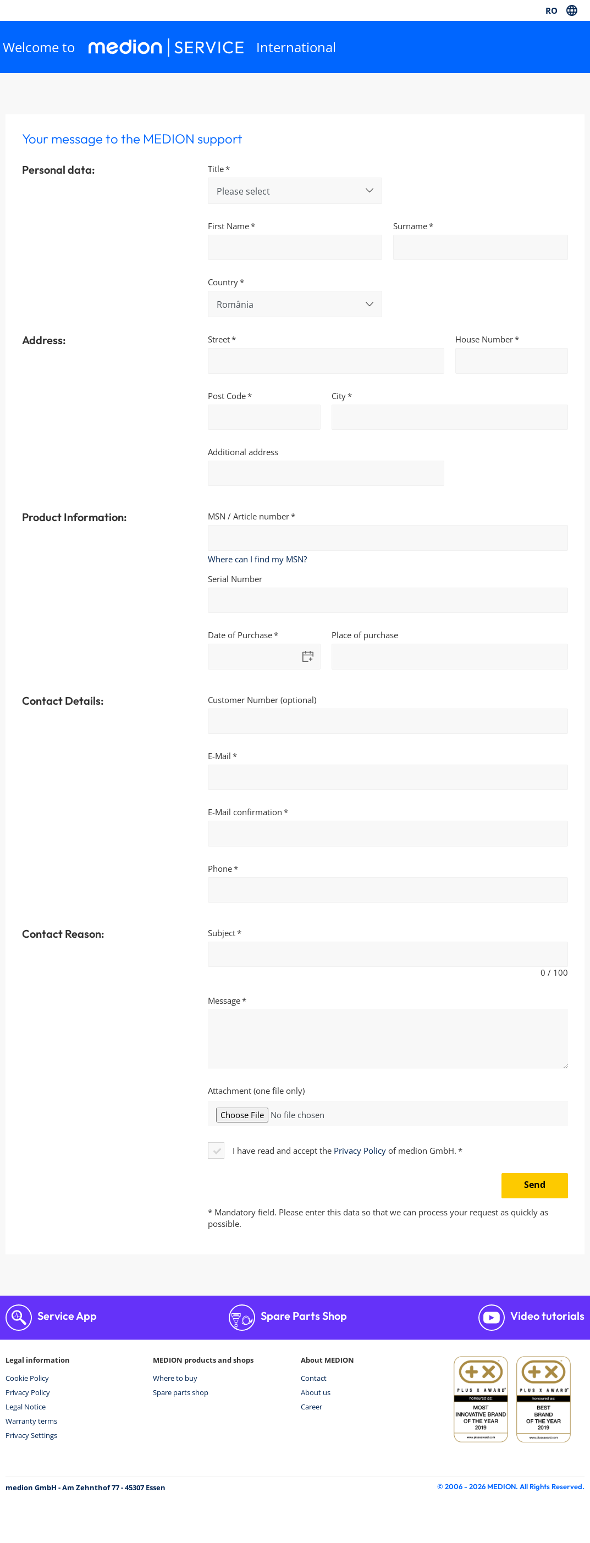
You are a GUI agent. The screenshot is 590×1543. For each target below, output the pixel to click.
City (339, 395)
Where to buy (175, 1378)
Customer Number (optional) (262, 699)
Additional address (243, 451)
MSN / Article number (248, 516)
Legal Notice (25, 1407)
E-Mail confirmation (245, 811)
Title (216, 168)
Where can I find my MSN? (257, 559)
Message (224, 1000)
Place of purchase (365, 634)
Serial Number (235, 578)
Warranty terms (31, 1421)
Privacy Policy (360, 1150)
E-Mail (219, 755)
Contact (314, 1378)
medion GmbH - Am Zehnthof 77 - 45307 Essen (85, 1487)
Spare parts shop (180, 1392)
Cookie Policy (27, 1378)
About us (315, 1392)
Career (311, 1407)
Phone (220, 868)
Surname (410, 225)
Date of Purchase (240, 634)
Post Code (227, 395)
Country (223, 281)
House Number (484, 339)
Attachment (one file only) (256, 1090)
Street (219, 339)
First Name (228, 225)
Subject (221, 932)
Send (534, 1185)
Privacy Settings (31, 1435)
